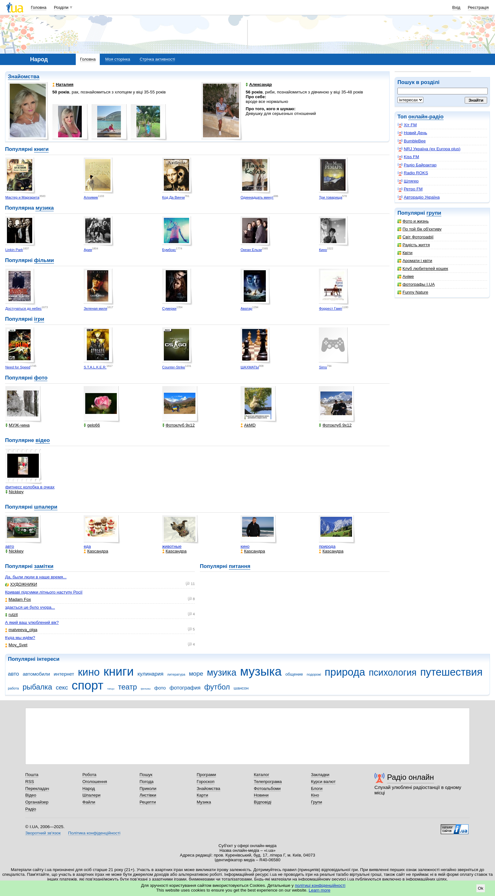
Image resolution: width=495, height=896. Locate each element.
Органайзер (36, 802)
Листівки (148, 795)
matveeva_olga (21, 629)
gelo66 (92, 425)
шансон (241, 688)
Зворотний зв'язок (43, 833)
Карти (202, 795)
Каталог (261, 774)
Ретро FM (410, 189)
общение (294, 674)
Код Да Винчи (173, 197)
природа (327, 546)
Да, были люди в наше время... (36, 577)
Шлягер (408, 181)
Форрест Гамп (330, 308)
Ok (480, 888)
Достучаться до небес (23, 308)
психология (392, 672)
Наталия (63, 84)
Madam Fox (18, 599)
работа (13, 688)
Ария (88, 250)
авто (9, 546)
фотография (185, 688)
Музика (204, 802)
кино (245, 546)
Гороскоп (205, 781)
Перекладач (37, 788)
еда (87, 546)
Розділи (61, 7)
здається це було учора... (30, 607)
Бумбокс (169, 250)
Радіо (30, 809)
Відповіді (262, 802)
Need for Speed (17, 367)
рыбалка (37, 687)
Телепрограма (268, 781)
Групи (316, 802)
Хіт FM (407, 125)
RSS (29, 781)
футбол (217, 687)
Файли (88, 802)
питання (239, 566)
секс (62, 687)
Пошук (146, 774)
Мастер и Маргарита (22, 197)
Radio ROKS (412, 173)
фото (41, 378)
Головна (38, 7)
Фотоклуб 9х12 (178, 425)
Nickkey (14, 491)
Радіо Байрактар (417, 165)
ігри (39, 319)
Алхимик (91, 197)
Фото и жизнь (413, 221)
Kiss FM (408, 156)
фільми (44, 260)
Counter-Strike (173, 367)
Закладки (320, 774)
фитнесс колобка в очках (30, 487)
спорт (88, 685)
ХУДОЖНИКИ (21, 584)
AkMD (248, 425)
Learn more (320, 890)
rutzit (11, 614)
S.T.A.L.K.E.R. (95, 367)
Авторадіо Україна (418, 197)
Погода (146, 781)
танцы (110, 688)
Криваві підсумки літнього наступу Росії (43, 592)
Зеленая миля (95, 308)
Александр (259, 84)
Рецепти (148, 802)
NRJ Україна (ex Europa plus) (429, 149)
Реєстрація (478, 7)
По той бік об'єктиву (419, 229)
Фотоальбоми (267, 788)
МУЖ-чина (17, 425)
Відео (30, 795)
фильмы (146, 688)
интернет (64, 674)
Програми (206, 774)
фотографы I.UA (416, 284)
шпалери (45, 507)
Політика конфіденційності (94, 833)
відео (42, 440)
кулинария (150, 674)
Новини (261, 795)
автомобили (36, 674)
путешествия (451, 672)
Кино (323, 250)
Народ (88, 788)
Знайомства (23, 77)
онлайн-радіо (426, 117)
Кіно (315, 795)
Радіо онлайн (410, 777)
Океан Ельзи (251, 250)
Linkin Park (14, 250)
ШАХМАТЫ (250, 367)
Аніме (405, 276)
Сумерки (169, 308)
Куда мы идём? (20, 637)
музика (44, 208)
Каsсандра (96, 551)
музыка (261, 671)
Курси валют (323, 781)
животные (172, 546)
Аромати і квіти (414, 260)
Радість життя (413, 244)
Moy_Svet (16, 644)
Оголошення (94, 781)
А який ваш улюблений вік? (32, 622)
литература (176, 674)
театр (127, 687)
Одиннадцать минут (257, 197)
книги (41, 149)
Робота (89, 774)
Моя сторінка (117, 59)
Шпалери (91, 795)
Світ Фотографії (415, 237)
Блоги (317, 788)
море (196, 673)
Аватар (246, 308)
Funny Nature (412, 292)
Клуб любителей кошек (422, 268)
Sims (323, 367)
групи (433, 213)
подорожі (314, 674)
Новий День (412, 132)
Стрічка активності (157, 59)
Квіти (405, 252)
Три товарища (330, 197)
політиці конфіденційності (320, 885)
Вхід (456, 7)
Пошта (31, 774)
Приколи (148, 788)
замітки (44, 566)
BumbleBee (411, 141)
